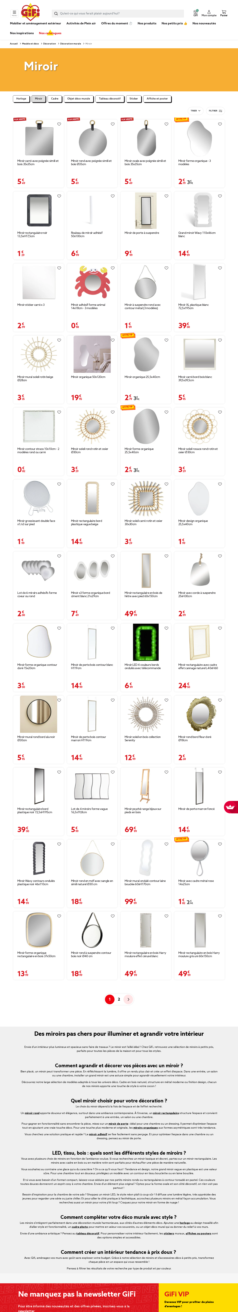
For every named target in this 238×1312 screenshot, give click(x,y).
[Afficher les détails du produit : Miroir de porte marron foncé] (199, 786)
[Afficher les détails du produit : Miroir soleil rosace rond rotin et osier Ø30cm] (199, 426)
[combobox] (118, 14)
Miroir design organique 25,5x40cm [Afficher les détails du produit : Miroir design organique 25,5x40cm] (193, 522)
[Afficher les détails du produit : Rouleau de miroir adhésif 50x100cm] (92, 210)
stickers (169, 1233)
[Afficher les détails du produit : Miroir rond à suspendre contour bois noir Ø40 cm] (92, 930)
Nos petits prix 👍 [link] (174, 23)
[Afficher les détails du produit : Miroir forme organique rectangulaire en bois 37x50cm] (38, 930)
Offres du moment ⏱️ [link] (116, 23)
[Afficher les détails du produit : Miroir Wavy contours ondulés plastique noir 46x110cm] (38, 858)
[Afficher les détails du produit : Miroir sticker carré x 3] (38, 282)
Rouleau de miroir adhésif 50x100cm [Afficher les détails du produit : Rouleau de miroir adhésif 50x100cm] (87, 234)
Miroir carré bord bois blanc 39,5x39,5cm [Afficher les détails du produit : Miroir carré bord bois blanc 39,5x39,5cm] (195, 378)
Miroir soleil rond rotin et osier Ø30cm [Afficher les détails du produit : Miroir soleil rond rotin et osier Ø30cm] (89, 450)
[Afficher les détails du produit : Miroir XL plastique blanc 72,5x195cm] (199, 282)
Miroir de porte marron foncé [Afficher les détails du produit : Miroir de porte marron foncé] (196, 809)
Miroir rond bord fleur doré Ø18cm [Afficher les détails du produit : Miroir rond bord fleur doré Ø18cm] (194, 738)
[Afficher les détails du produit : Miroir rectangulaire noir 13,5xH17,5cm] (38, 210)
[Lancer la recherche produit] (56, 13)
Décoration (49, 44)
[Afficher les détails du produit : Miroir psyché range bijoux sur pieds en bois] (146, 786)
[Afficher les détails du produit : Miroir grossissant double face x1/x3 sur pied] (38, 498)
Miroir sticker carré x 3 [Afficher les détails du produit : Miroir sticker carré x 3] (30, 305)
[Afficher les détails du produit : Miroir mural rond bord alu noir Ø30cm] (38, 714)
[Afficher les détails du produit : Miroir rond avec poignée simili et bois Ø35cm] (92, 138)
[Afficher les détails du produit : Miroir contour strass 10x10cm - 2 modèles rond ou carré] (38, 426)
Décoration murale (70, 44)
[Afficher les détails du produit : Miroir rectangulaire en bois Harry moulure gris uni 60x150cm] (199, 930)
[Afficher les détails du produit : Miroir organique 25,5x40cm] (146, 354)
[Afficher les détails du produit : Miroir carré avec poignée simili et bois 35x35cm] (38, 138)
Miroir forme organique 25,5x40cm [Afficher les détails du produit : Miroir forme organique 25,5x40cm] (139, 450)
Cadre (54, 98)
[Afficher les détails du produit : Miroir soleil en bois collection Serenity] (146, 714)
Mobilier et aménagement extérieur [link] (35, 23)
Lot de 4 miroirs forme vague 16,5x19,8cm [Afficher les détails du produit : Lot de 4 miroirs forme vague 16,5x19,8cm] (89, 810)
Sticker (134, 98)
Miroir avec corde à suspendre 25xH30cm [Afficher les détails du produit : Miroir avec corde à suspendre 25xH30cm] (197, 594)
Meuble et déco (30, 44)
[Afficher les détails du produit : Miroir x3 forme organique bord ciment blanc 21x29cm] (92, 570)
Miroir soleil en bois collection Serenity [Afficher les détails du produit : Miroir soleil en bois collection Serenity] (143, 738)
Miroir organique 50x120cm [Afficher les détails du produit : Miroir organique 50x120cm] (88, 377)
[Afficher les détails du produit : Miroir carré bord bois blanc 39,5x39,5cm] (199, 354)
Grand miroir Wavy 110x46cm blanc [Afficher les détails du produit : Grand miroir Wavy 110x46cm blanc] (197, 234)
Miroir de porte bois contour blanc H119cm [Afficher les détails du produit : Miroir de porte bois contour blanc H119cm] (92, 666)
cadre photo (80, 1227)
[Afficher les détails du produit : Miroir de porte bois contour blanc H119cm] (92, 642)
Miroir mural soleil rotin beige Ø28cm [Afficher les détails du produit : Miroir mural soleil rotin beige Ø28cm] (35, 378)
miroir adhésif (98, 1134)
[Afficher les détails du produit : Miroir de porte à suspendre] (146, 210)
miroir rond (32, 1113)
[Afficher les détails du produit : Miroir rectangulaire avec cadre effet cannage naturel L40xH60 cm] (199, 642)
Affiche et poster (157, 98)
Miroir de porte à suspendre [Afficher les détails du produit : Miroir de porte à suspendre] (142, 233)
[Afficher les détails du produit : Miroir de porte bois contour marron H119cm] (92, 714)
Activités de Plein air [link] (81, 23)
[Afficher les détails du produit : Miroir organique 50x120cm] (92, 354)
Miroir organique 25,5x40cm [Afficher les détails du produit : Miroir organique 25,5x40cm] (142, 377)
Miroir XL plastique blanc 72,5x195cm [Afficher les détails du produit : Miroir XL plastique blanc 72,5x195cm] (193, 306)
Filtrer (215, 111)
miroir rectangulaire (166, 1113)
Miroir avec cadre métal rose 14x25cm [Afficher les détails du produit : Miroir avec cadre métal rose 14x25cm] (196, 882)
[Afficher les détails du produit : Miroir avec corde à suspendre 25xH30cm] (199, 570)
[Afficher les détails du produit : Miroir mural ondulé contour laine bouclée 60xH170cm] (146, 858)
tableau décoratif (87, 1233)
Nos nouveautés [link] (204, 23)
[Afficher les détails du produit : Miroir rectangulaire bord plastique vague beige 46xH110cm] (92, 498)
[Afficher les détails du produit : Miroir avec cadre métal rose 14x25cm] (199, 858)
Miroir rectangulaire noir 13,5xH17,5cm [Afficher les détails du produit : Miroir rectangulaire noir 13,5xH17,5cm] (32, 234)
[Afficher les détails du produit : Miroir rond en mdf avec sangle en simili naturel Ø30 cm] (92, 858)
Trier (194, 111)
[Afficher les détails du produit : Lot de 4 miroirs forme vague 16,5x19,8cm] (92, 786)
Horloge (21, 98)
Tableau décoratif (110, 98)
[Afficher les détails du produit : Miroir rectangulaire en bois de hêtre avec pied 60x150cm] (146, 570)
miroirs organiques (145, 1127)
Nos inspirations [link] (22, 33)
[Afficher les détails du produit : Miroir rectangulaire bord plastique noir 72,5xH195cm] (38, 786)
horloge (185, 1223)
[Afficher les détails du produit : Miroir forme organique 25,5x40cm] (146, 426)
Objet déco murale (78, 98)
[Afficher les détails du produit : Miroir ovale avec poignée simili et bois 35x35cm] (146, 138)
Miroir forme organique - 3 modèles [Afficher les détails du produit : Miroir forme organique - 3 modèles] (194, 162)
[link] (147, 28)
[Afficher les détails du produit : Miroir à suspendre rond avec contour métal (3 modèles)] (146, 282)
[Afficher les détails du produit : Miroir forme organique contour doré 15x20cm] (38, 642)
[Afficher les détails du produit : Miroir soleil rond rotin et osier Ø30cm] (92, 426)
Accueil (14, 44)
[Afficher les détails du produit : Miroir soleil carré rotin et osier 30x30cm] (146, 498)
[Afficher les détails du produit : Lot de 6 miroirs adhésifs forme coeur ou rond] (38, 570)
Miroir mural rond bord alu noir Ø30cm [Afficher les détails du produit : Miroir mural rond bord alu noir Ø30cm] (36, 738)
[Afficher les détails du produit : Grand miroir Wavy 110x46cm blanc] (199, 210)
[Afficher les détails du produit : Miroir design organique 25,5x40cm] (199, 498)
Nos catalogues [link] (50, 33)
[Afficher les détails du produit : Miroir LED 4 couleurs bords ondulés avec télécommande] (146, 642)
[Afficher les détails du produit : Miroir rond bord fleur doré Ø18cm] (199, 714)
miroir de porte (118, 1123)
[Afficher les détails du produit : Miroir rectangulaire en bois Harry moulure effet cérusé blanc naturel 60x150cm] (146, 930)
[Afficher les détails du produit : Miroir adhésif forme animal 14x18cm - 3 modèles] (92, 282)
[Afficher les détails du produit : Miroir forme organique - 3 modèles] (199, 138)
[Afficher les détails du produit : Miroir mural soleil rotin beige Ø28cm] (38, 354)
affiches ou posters (198, 1233)
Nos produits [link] (147, 23)
